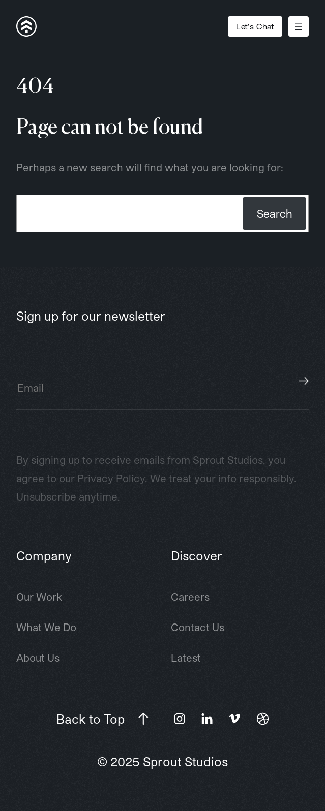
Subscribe (304, 381)
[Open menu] (298, 26)
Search (274, 213)
